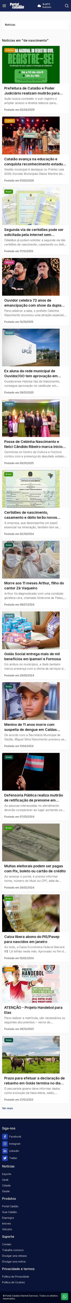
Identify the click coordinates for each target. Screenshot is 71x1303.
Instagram (11, 1144)
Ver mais (7, 1108)
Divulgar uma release (14, 1255)
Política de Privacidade (15, 1276)
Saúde (6, 1191)
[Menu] (4, 5)
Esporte (6, 1174)
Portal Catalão (10, 1206)
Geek (5, 1179)
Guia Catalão (9, 1212)
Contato (6, 1244)
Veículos (7, 1229)
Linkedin (10, 1151)
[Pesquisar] (67, 5)
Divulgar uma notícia (14, 1261)
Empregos (8, 1217)
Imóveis (6, 1223)
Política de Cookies (13, 1282)
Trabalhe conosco (13, 1250)
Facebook (11, 1136)
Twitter (9, 1158)
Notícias (10, 24)
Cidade (6, 1185)
